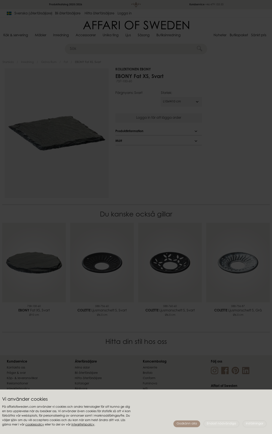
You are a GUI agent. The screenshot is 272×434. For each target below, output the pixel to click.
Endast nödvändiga (221, 423)
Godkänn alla (187, 423)
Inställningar (254, 423)
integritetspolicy (82, 424)
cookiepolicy (34, 424)
